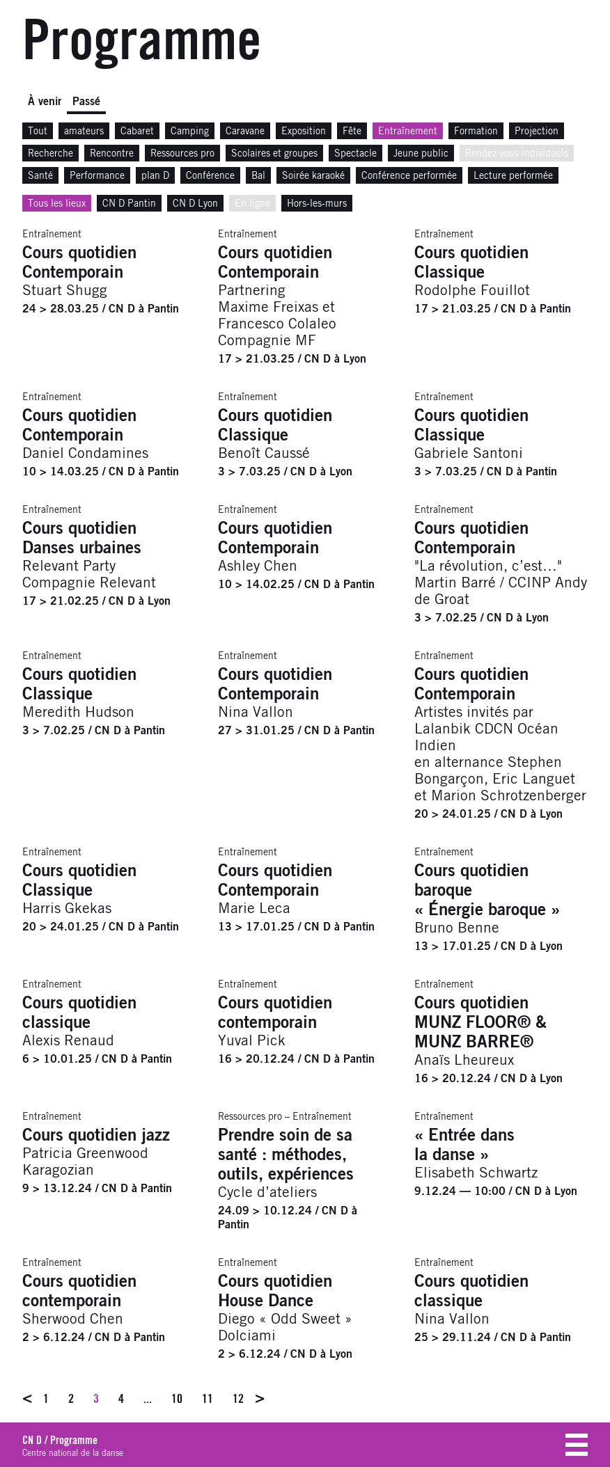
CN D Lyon (195, 204)
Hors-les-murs (317, 204)
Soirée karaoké (313, 176)
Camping (190, 131)
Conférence (210, 176)
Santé (40, 176)
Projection (536, 131)
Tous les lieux (57, 204)
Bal (258, 176)
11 (207, 1399)
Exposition (303, 131)
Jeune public (420, 154)
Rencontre (112, 154)
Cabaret (137, 131)
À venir (44, 101)
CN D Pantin (129, 204)
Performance (97, 176)
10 (176, 1399)
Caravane (245, 131)
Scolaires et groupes (274, 154)
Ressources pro (182, 154)
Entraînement (407, 131)
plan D (155, 176)
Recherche (50, 154)
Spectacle (355, 154)
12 (238, 1399)
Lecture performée (513, 176)
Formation (476, 131)
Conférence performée (409, 176)
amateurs (84, 131)
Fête (352, 131)
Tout (37, 131)
